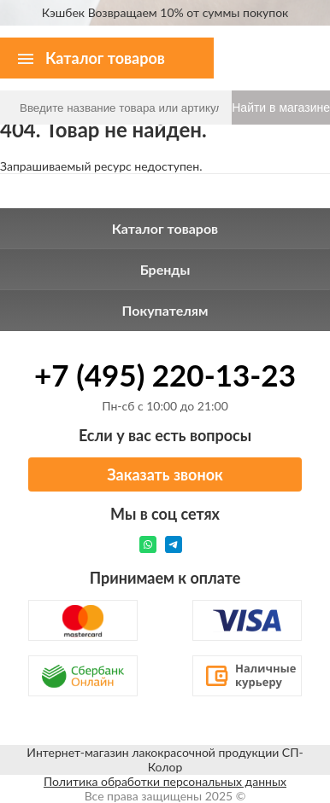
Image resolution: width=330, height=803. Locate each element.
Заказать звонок (165, 474)
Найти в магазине (281, 107)
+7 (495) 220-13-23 (165, 375)
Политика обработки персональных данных (165, 781)
